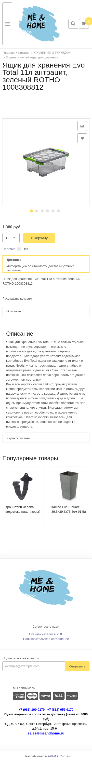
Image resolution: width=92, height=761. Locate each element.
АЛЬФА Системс (60, 756)
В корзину (39, 238)
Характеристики (18, 438)
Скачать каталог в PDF (46, 634)
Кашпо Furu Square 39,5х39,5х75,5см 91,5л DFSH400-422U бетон (69, 511)
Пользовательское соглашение (46, 639)
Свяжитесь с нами (46, 626)
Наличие (8, 249)
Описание (13, 311)
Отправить (77, 666)
